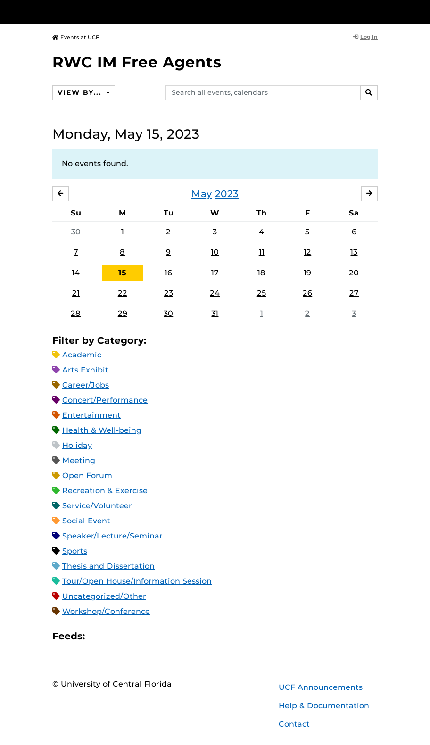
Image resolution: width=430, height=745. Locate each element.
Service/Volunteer (97, 505)
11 (262, 252)
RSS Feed (129, 636)
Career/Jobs (85, 385)
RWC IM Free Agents (137, 62)
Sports (74, 550)
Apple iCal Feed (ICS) (97, 636)
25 (261, 293)
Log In (365, 36)
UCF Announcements (321, 687)
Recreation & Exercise (105, 490)
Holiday (77, 445)
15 (122, 272)
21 (76, 293)
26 (307, 293)
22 (122, 293)
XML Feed (145, 636)
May (201, 193)
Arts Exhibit (85, 369)
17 (215, 272)
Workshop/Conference (106, 611)
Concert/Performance (105, 400)
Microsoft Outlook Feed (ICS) (113, 636)
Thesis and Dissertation (108, 566)
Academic (81, 354)
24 (215, 293)
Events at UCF (75, 37)
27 (354, 293)
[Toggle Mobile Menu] (375, 11)
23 (168, 293)
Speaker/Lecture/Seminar (112, 535)
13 (353, 252)
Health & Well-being (101, 430)
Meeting (78, 460)
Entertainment (91, 415)
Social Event (86, 520)
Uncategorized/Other (104, 596)
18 (261, 272)
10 (215, 252)
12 (307, 252)
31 (214, 313)
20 (354, 272)
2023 (227, 193)
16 (168, 272)
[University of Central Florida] (115, 11)
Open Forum (87, 475)
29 (122, 313)
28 (76, 313)
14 (76, 272)
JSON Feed (161, 636)
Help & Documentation (324, 705)
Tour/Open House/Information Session (137, 581)
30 (76, 231)
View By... (81, 92)
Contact (294, 724)
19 (307, 272)
